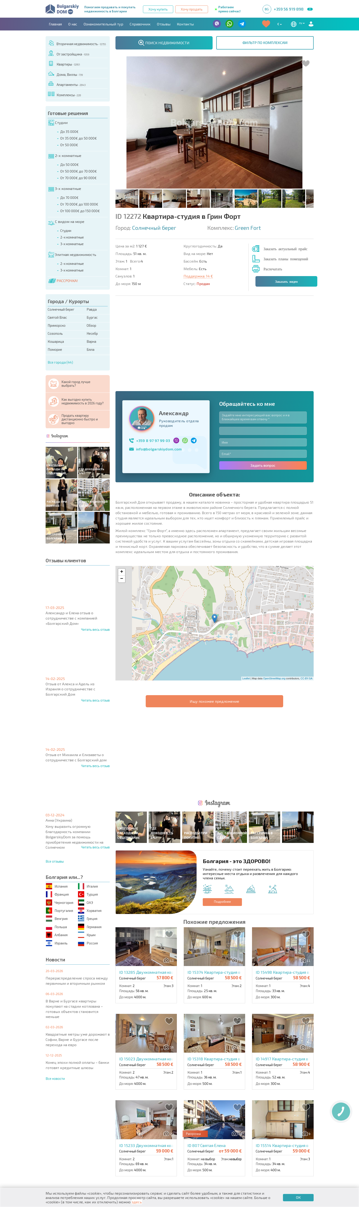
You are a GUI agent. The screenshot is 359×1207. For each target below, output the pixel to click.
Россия (88, 943)
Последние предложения (272, 1142)
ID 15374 (229, 801)
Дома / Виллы (61, 1152)
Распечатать (272, 269)
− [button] (121, 493)
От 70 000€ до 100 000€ (79, 204)
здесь (137, 1202)
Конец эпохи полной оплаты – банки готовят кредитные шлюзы (77, 1065)
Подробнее (222, 730)
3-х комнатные (64, 189)
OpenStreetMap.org (274, 592)
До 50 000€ (69, 164)
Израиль (57, 943)
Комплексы (64, 94)
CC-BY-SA (306, 592)
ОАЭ (85, 902)
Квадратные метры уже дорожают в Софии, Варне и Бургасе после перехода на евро (78, 1039)
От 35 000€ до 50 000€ (78, 138)
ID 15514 (295, 974)
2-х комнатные (64, 156)
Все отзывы (55, 861)
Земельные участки (200, 1152)
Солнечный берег (61, 309)
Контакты (185, 24)
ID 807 (206, 974)
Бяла (90, 349)
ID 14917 (291, 887)
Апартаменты (66, 84)
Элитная (190, 1142)
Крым (87, 935)
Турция (88, 894)
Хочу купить (158, 9)
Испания (57, 886)
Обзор (91, 325)
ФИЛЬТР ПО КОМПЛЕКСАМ (265, 42)
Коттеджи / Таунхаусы (136, 1142)
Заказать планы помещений (285, 259)
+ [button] (121, 486)
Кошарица (56, 341)
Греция (87, 919)
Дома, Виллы (65, 74)
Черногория (59, 902)
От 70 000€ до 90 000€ (78, 178)
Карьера (144, 1121)
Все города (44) (60, 362)
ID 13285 (165, 801)
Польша (56, 927)
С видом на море (66, 221)
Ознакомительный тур (103, 24)
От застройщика (68, 53)
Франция (57, 894)
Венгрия (57, 919)
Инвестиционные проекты (273, 1152)
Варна (91, 341)
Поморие (55, 349)
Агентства (97, 1121)
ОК (298, 1197)
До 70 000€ (69, 197)
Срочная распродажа (268, 1147)
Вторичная (125, 1147)
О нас (72, 24)
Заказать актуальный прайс (285, 248)
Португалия (59, 910)
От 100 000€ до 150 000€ (80, 211)
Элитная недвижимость (72, 255)
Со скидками (194, 1147)
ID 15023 (165, 887)
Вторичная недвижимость (77, 43)
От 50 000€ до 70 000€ (78, 171)
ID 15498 (300, 801)
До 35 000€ (69, 131)
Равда (92, 309)
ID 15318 (235, 887)
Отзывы (163, 24)
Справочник (140, 24)
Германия (89, 927)
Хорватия (89, 910)
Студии (58, 123)
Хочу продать (192, 9)
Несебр (92, 333)
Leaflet (246, 592)
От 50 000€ (69, 145)
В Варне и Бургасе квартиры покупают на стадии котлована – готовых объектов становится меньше (74, 1009)
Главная (55, 24)
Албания (57, 935)
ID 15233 (165, 974)
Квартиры (64, 63)
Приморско (57, 325)
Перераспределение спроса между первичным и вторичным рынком (77, 980)
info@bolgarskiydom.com (159, 363)
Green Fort (248, 227)
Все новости (55, 1078)
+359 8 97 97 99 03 (153, 355)
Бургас (92, 317)
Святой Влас (57, 317)
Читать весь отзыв (95, 629)
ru (297, 24)
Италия (88, 886)
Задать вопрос (262, 379)
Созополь (55, 333)
